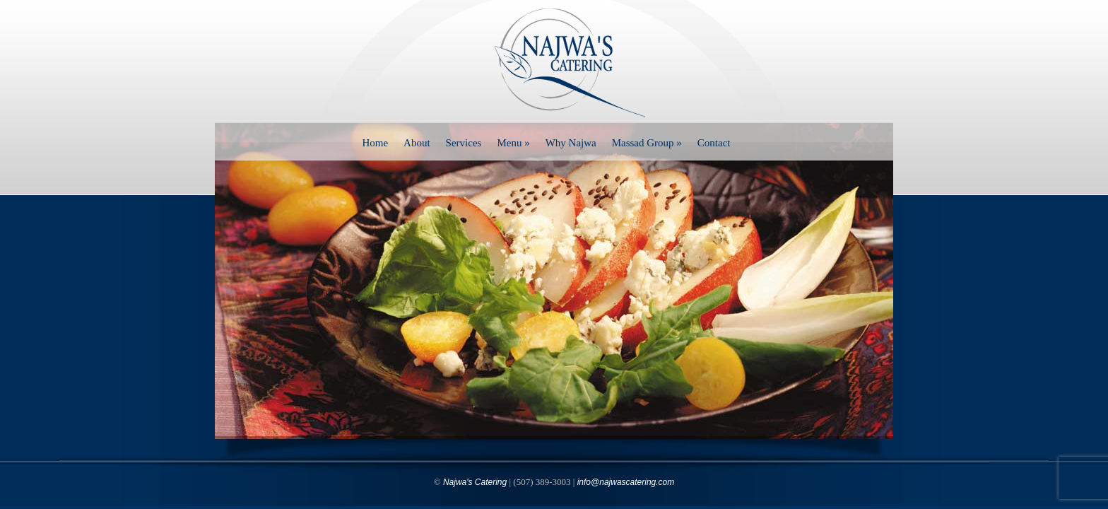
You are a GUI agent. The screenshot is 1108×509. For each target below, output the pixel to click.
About (416, 142)
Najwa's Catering (475, 482)
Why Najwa (571, 142)
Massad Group (647, 142)
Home (375, 142)
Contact (714, 142)
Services (464, 142)
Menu (513, 142)
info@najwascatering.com (626, 482)
